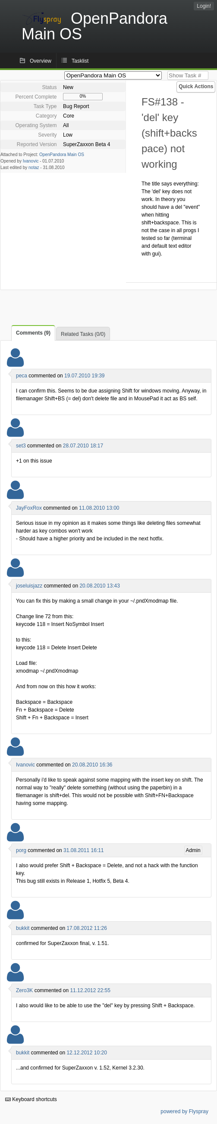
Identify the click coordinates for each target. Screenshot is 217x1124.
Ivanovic (31, 161)
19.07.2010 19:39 (84, 376)
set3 (21, 446)
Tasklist (80, 61)
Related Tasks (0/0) (83, 334)
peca (21, 376)
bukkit (22, 928)
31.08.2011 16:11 (83, 850)
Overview (40, 61)
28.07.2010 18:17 (83, 446)
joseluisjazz (29, 586)
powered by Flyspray (184, 1111)
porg (21, 850)
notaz (33, 167)
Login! (204, 6)
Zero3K (24, 990)
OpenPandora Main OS (61, 154)
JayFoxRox (29, 508)
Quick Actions (196, 86)
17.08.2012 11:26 (86, 928)
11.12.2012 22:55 (90, 990)
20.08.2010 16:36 (92, 765)
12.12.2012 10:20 (86, 1053)
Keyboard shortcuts (31, 1099)
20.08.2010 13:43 (99, 586)
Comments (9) (33, 333)
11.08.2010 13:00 (99, 508)
